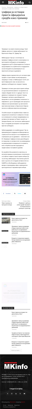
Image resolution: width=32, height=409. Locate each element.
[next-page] (5, 247)
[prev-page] (3, 247)
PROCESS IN (12, 402)
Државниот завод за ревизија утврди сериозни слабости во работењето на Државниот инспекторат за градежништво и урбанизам (21, 230)
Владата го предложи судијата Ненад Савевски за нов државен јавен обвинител (21, 240)
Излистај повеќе (16, 350)
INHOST (23, 402)
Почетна (4, 7)
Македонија (10, 7)
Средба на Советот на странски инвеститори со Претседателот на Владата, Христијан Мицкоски (21, 334)
